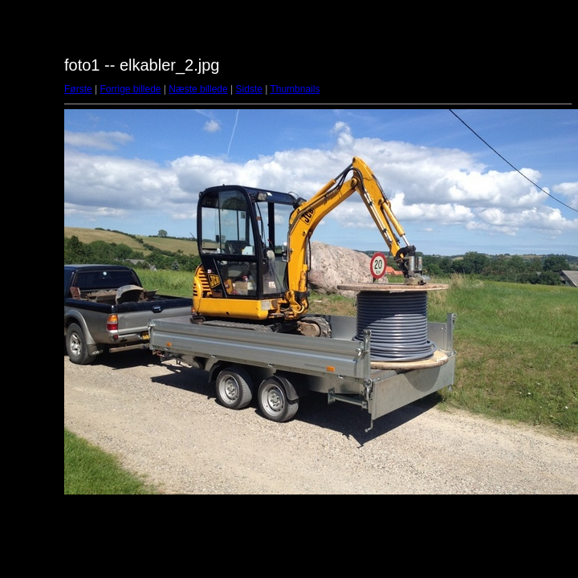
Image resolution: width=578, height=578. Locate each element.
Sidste (248, 89)
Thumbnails (295, 89)
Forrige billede (130, 89)
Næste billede (198, 89)
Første (78, 89)
